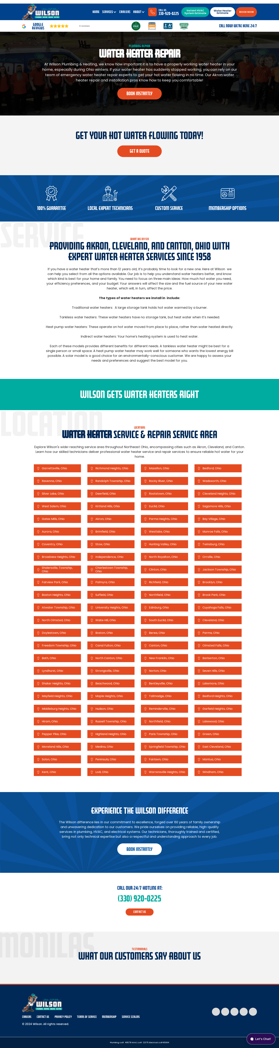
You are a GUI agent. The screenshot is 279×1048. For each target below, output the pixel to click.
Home (95, 12)
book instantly (139, 93)
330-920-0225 (169, 13)
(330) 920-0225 (139, 898)
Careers (26, 1017)
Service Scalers (131, 1017)
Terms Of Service (87, 1017)
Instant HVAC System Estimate (195, 12)
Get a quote (139, 151)
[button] (109, 12)
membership (109, 1017)
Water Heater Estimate (222, 12)
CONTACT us (139, 912)
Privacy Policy (63, 1017)
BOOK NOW (246, 12)
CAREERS (124, 12)
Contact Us (43, 1017)
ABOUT (137, 12)
